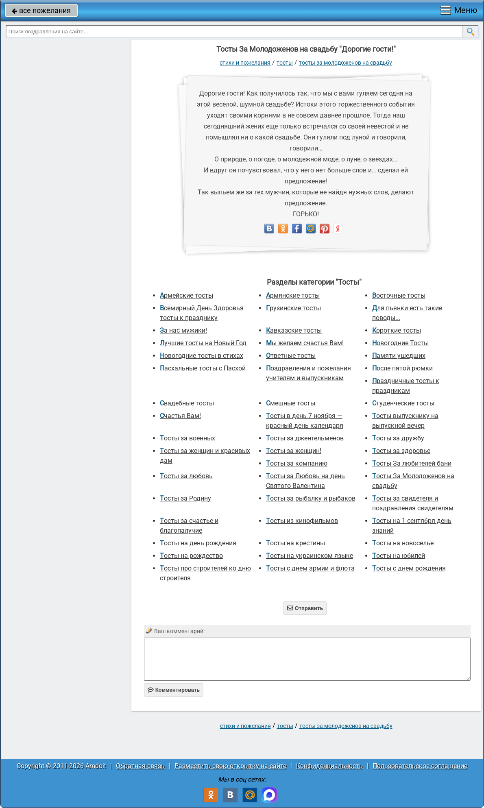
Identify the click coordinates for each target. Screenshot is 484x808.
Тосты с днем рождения (409, 568)
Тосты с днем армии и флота (310, 568)
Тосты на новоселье (403, 543)
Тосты (285, 62)
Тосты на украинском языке (309, 556)
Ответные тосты (291, 355)
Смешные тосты (290, 403)
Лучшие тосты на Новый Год (203, 343)
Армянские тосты (293, 295)
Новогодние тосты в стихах (201, 355)
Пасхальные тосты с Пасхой (203, 368)
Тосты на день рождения (198, 543)
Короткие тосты (396, 330)
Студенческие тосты (403, 403)
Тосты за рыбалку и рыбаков (310, 498)
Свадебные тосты (187, 403)
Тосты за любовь (186, 476)
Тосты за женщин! (293, 451)
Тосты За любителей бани (411, 463)
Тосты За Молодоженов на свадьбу (345, 62)
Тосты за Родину (185, 498)
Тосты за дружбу (398, 438)
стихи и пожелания (245, 62)
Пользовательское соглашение (420, 766)
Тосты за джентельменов (305, 438)
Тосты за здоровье (401, 451)
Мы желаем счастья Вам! (305, 343)
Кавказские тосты (294, 330)
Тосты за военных (187, 438)
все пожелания (41, 10)
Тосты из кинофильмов (302, 521)
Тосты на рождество (191, 556)
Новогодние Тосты (400, 343)
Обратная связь (140, 766)
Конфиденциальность (329, 766)
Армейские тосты (186, 295)
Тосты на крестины (295, 543)
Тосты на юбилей (398, 556)
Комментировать (174, 690)
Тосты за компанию (296, 463)
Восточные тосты (398, 295)
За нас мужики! (183, 330)
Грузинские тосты (293, 308)
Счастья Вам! (180, 416)
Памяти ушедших (398, 355)
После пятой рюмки (402, 368)
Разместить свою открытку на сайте (230, 766)
